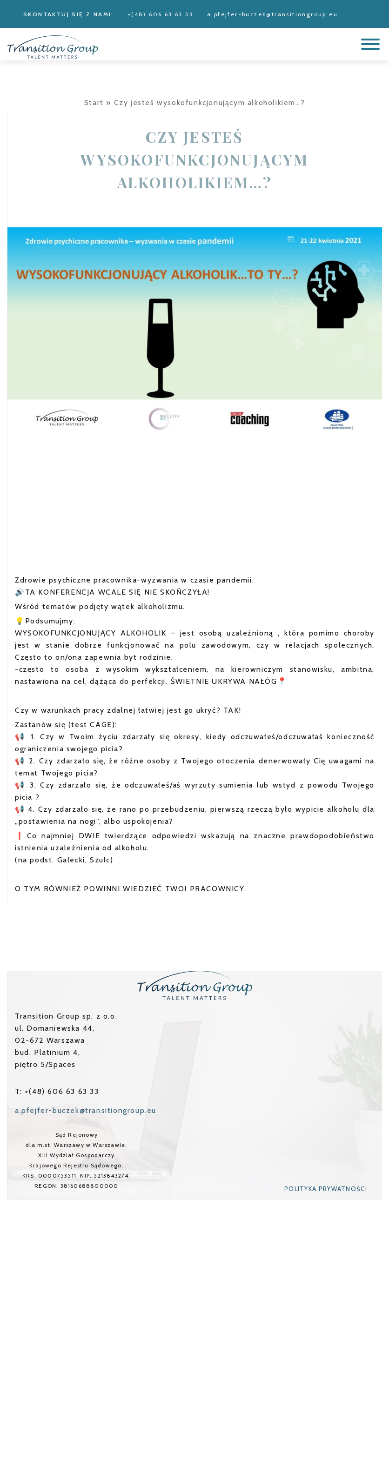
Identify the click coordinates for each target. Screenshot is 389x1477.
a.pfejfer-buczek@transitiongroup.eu (272, 14)
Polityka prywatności (325, 1188)
